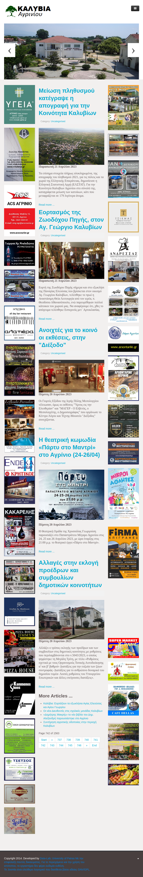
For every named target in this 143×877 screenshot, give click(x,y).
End (94, 745)
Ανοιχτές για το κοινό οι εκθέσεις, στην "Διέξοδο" (68, 337)
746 (79, 745)
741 (95, 739)
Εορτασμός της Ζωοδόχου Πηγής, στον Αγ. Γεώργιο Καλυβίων (71, 219)
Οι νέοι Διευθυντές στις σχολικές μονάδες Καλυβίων (73, 710)
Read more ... (47, 204)
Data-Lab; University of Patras (57, 858)
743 (52, 745)
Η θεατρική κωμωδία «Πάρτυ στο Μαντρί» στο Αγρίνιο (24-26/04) (69, 447)
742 (43, 745)
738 (68, 739)
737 (59, 739)
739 (77, 739)
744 (61, 745)
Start (44, 739)
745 (70, 745)
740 (86, 739)
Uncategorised (58, 121)
